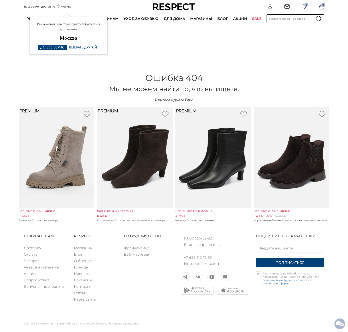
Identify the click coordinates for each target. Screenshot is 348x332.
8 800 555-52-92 (198, 238)
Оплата (30, 254)
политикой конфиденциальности (286, 280)
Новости (82, 274)
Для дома (174, 19)
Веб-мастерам (137, 254)
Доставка (32, 248)
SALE (257, 19)
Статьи (80, 293)
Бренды (81, 267)
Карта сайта (85, 299)
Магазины (201, 19)
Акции (240, 19)
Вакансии (83, 280)
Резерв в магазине (41, 267)
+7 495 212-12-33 (198, 258)
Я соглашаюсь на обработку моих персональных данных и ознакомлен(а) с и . (291, 278)
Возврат (31, 261)
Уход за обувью (141, 19)
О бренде (83, 261)
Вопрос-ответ (36, 280)
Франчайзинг (136, 248)
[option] (56, 165)
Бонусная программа (44, 286)
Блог (222, 19)
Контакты (82, 286)
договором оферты (276, 283)
